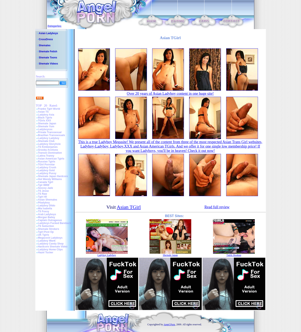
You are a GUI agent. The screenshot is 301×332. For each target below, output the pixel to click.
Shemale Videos (48, 63)
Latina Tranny (46, 155)
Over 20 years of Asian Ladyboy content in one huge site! (170, 93)
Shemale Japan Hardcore (53, 176)
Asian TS (43, 111)
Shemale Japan (47, 123)
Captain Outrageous (50, 220)
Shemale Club (46, 141)
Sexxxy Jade (45, 188)
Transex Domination (50, 152)
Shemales (45, 45)
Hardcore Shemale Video (53, 246)
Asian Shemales (47, 199)
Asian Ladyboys (48, 33)
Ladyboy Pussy (47, 173)
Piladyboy (44, 202)
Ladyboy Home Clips (50, 249)
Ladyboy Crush (47, 167)
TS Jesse (43, 190)
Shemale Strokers (48, 229)
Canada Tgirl (45, 182)
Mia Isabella (45, 208)
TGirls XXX (44, 120)
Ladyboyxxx (45, 129)
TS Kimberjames (48, 146)
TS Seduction (46, 226)
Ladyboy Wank (47, 240)
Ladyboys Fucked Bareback (54, 223)
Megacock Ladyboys (50, 237)
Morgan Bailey (46, 217)
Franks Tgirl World (49, 108)
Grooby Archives (48, 149)
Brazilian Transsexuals (51, 135)
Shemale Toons (48, 57)
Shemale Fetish (48, 51)
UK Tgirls (43, 234)
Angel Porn (169, 324)
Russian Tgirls (46, 161)
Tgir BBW (44, 185)
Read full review (217, 207)
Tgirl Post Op (46, 231)
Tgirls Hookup (233, 255)
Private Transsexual (50, 132)
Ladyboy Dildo (46, 205)
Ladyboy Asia (46, 114)
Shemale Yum (46, 126)
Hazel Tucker (45, 252)
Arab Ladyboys (47, 214)
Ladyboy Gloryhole (49, 144)
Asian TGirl (129, 207)
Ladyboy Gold (46, 170)
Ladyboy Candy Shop (51, 243)
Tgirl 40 (42, 196)
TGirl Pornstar (46, 164)
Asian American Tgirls (51, 158)
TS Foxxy (43, 211)
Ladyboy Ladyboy (48, 138)
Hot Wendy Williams (50, 179)
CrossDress (46, 39)
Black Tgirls (45, 117)
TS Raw (42, 193)
